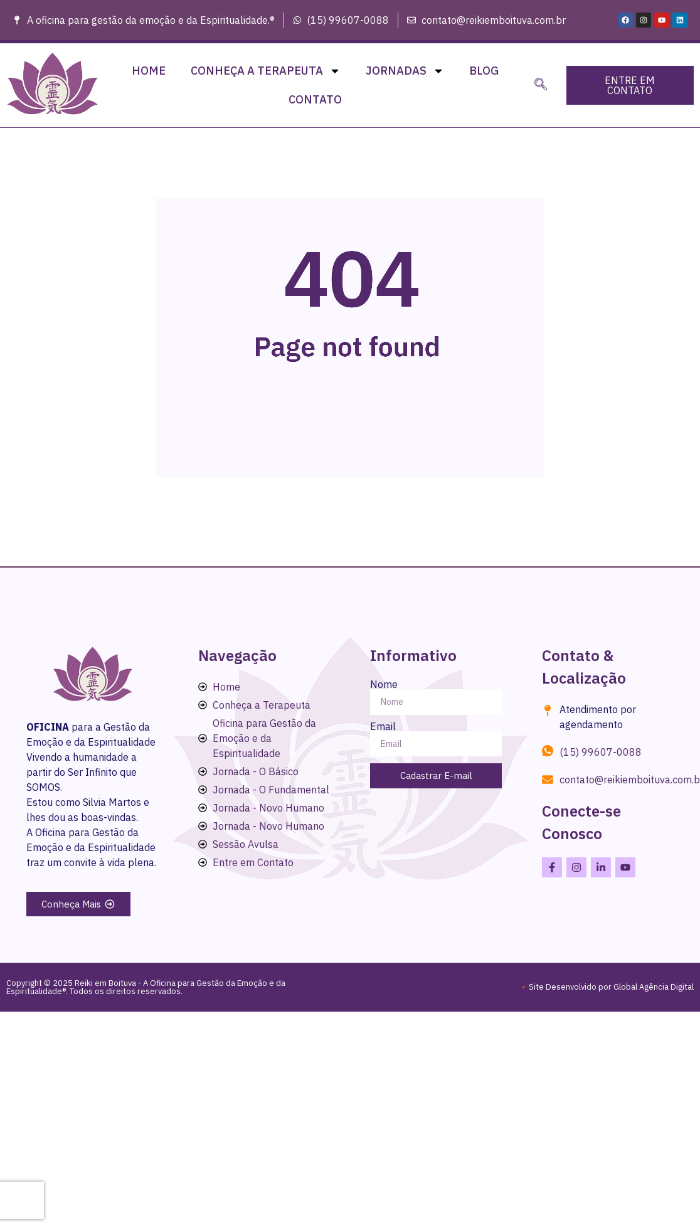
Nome (384, 684)
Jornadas (405, 71)
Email (383, 726)
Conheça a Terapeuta (266, 71)
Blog (484, 70)
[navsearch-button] (540, 85)
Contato (315, 99)
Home (149, 70)
